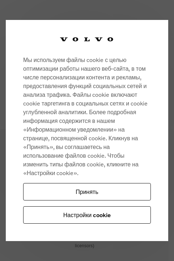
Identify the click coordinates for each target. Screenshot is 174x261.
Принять (87, 191)
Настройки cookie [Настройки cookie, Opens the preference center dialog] (87, 214)
